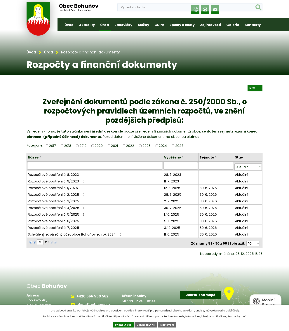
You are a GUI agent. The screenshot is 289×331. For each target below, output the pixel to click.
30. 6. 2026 (208, 186)
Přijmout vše (121, 324)
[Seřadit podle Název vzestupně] (41, 156)
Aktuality (87, 24)
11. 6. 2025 (172, 233)
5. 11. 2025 (172, 219)
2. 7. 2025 (172, 199)
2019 (82, 145)
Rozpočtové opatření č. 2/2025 (57, 193)
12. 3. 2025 (173, 186)
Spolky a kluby (182, 24)
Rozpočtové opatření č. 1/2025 (56, 186)
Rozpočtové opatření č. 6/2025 (57, 219)
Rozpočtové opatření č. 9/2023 (57, 179)
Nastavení (168, 324)
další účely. (233, 310)
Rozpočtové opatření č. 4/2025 (57, 206)
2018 (67, 145)
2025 (179, 145)
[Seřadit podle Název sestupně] (41, 158)
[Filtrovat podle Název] (95, 165)
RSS (254, 88)
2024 (163, 145)
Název (33, 157)
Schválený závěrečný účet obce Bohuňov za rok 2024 (75, 233)
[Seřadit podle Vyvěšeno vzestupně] (184, 156)
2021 (114, 145)
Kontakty (253, 24)
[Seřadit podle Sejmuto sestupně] (217, 158)
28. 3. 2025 (173, 193)
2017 (52, 145)
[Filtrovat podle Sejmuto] (216, 165)
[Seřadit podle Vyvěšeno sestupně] (184, 158)
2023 (146, 145)
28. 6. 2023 (173, 173)
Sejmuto (207, 157)
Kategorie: (35, 145)
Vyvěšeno (173, 157)
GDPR (159, 24)
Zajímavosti (210, 24)
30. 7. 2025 (173, 206)
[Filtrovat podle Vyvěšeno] (181, 165)
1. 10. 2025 (172, 213)
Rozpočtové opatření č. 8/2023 (57, 173)
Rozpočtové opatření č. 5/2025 (57, 213)
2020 (99, 145)
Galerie (232, 24)
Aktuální (241, 173)
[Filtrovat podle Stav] (248, 165)
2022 (130, 145)
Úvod (69, 24)
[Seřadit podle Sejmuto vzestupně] (217, 156)
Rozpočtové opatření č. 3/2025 (57, 199)
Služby (143, 24)
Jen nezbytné (146, 324)
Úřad (104, 24)
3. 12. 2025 (173, 226)
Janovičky (123, 24)
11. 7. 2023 (172, 179)
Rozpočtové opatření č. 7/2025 (57, 226)
